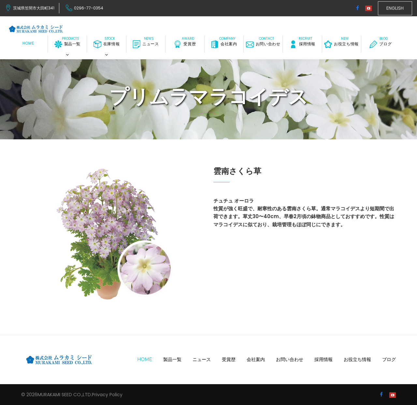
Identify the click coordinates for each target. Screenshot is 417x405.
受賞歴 (185, 44)
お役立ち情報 (341, 44)
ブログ (380, 44)
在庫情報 (106, 44)
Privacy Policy (107, 394)
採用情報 (302, 44)
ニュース (146, 44)
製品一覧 (67, 44)
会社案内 (224, 44)
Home (28, 43)
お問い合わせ (263, 44)
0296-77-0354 (88, 8)
